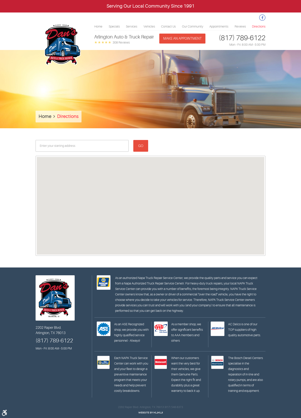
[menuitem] (98, 26)
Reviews (240, 26)
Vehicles (149, 26)
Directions (258, 26)
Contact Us (168, 26)
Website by (150, 412)
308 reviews (121, 42)
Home (98, 26)
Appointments (218, 26)
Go (140, 146)
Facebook (262, 17)
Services (131, 26)
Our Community (192, 26)
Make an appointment (182, 38)
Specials (114, 26)
